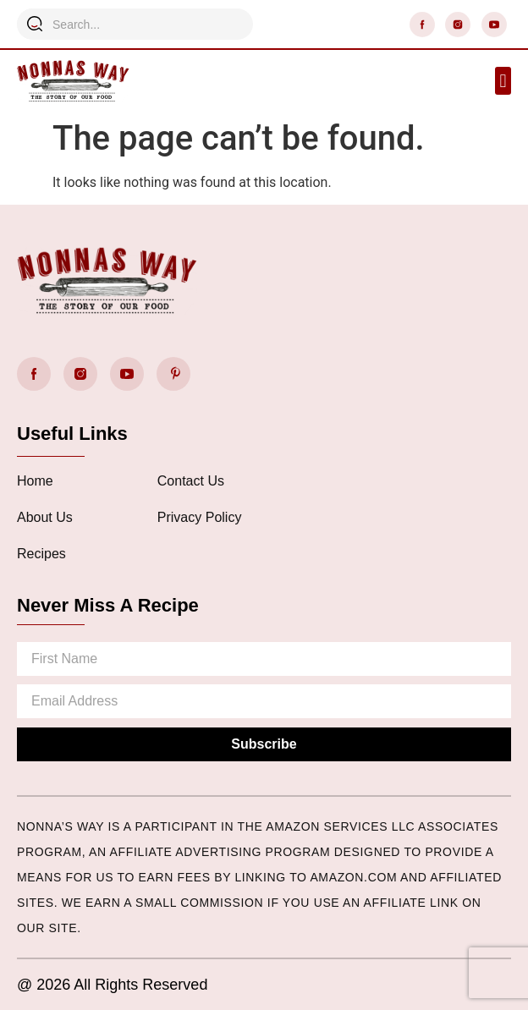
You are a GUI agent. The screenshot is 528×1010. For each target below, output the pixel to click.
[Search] (34, 23)
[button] (503, 81)
